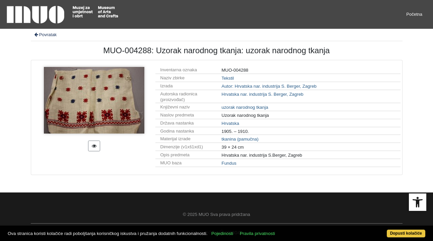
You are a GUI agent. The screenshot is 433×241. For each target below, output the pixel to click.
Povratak (45, 34)
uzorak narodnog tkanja (245, 107)
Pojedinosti (244, 229)
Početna (414, 14)
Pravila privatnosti (279, 229)
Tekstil (228, 78)
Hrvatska (230, 123)
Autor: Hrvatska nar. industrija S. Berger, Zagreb (269, 86)
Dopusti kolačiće (382, 229)
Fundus (229, 163)
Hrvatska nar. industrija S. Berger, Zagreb (262, 94)
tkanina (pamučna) (240, 139)
